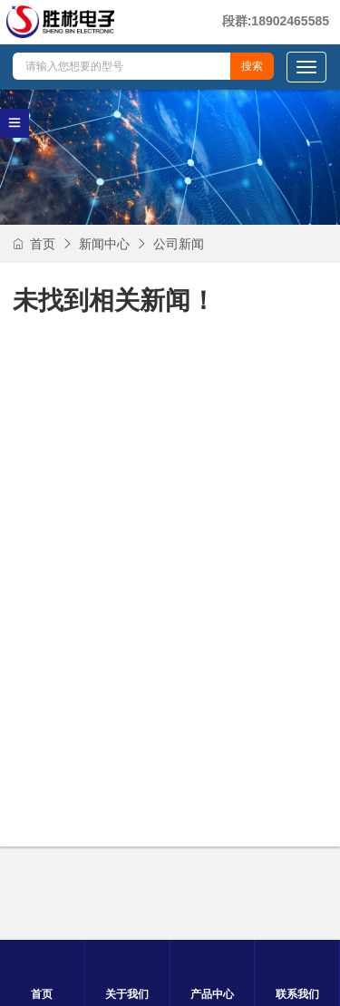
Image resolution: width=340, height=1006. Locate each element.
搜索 (252, 66)
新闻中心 (104, 244)
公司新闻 (178, 244)
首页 (34, 244)
